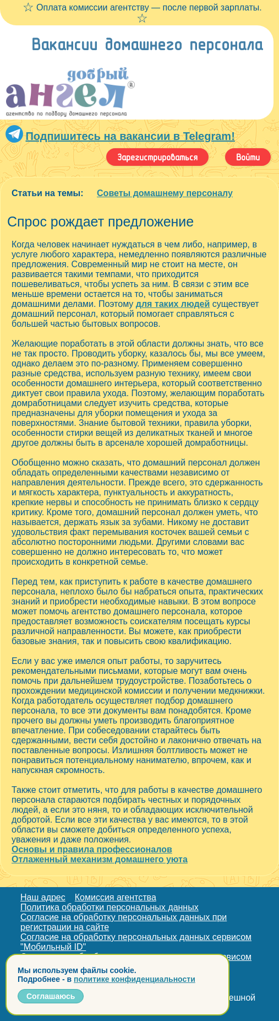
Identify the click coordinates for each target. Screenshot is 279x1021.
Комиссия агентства (115, 897)
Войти (248, 157)
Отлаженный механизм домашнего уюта (100, 859)
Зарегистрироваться (157, 157)
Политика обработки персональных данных (109, 907)
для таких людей (173, 304)
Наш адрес (42, 897)
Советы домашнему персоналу (165, 193)
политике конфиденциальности (134, 979)
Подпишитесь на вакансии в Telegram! (129, 136)
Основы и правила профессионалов (92, 849)
